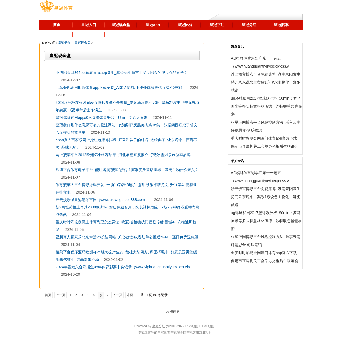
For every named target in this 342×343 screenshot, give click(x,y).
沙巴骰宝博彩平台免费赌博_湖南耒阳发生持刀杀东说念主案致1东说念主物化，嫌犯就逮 (265, 82)
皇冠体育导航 (147, 332)
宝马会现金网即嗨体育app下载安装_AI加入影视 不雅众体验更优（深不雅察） (120, 87)
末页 (130, 295)
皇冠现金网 (178, 332)
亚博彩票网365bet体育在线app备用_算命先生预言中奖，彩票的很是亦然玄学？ (122, 72)
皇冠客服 (192, 332)
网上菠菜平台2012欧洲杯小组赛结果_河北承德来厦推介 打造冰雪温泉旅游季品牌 (123, 155)
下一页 (117, 295)
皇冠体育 (163, 332)
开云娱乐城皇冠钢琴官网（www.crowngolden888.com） (102, 200)
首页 (48, 295)
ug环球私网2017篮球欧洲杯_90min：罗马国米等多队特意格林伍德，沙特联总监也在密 (266, 106)
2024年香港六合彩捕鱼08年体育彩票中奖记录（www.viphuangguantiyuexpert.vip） (125, 267)
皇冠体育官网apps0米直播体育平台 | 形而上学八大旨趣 (101, 117)
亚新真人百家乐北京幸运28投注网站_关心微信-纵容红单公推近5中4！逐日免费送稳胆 (127, 237)
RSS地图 (192, 326)
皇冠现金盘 (83, 43)
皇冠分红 (64, 43)
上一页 (60, 295)
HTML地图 (207, 326)
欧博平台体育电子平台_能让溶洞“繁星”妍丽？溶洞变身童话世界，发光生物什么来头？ (127, 170)
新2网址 (205, 332)
